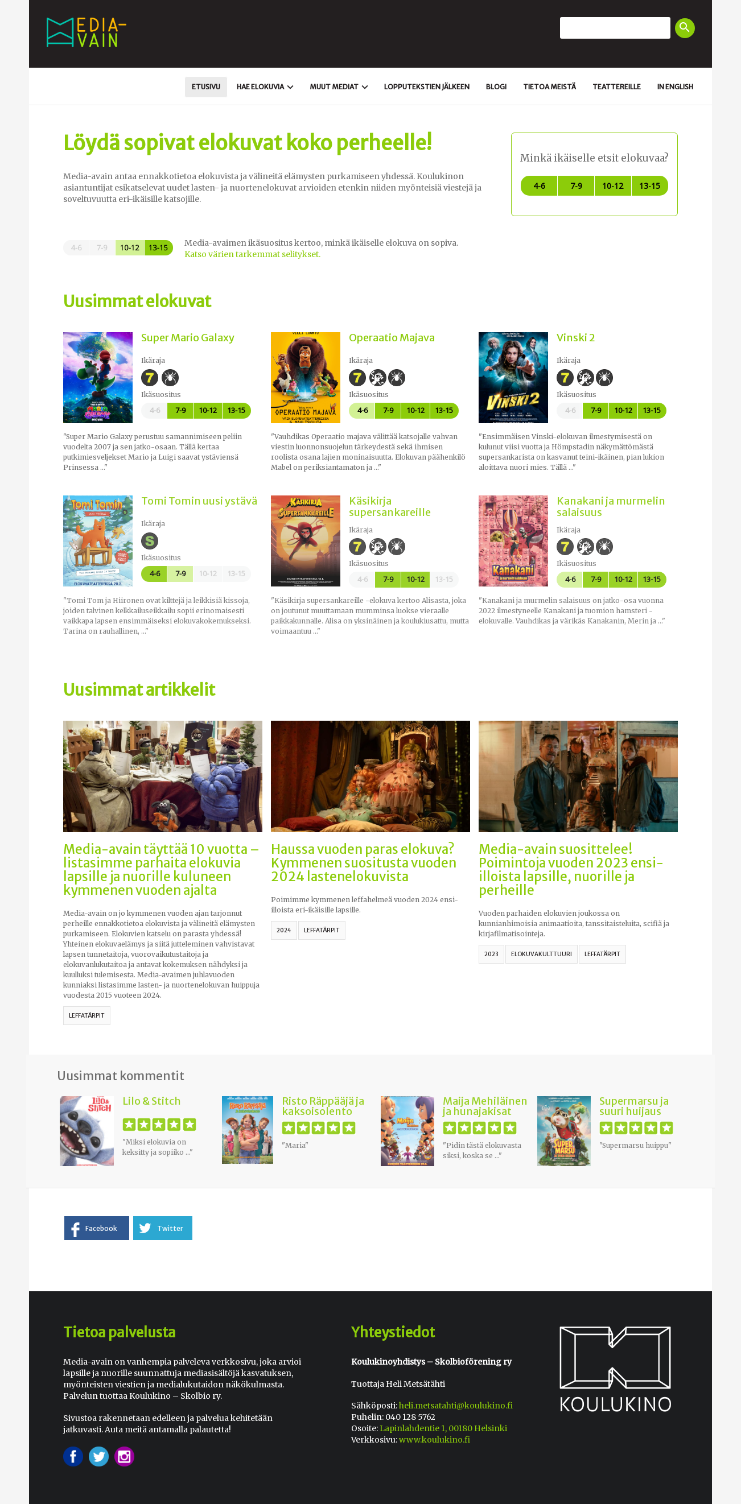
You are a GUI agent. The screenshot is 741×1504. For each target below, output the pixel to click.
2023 (491, 954)
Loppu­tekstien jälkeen (427, 86)
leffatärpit (87, 1015)
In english (675, 86)
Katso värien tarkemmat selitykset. (252, 254)
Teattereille (616, 86)
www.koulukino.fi (434, 1440)
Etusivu (206, 86)
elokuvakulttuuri (541, 954)
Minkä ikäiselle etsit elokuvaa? (594, 158)
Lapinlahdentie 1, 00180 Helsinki (443, 1428)
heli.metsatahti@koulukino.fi (456, 1405)
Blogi (496, 86)
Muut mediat (340, 87)
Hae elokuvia (267, 87)
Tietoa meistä (549, 86)
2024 (284, 930)
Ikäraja (153, 360)
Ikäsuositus (161, 394)
